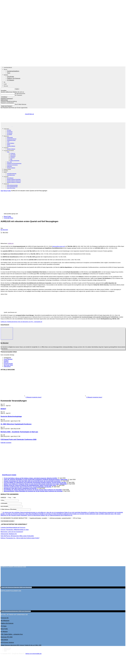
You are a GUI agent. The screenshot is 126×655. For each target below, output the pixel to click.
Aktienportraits (10, 137)
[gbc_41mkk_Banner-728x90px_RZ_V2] (63, 121)
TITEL (2, 500)
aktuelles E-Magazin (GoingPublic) (14, 179)
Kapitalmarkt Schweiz (11, 140)
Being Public (7, 190)
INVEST (3, 409)
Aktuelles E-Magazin (11, 146)
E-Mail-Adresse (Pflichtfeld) (8, 509)
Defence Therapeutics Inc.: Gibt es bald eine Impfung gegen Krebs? (20, 538)
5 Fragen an (12, 153)
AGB (5, 651)
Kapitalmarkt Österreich (11, 138)
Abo (4, 82)
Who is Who (9, 161)
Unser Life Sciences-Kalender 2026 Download (16, 587)
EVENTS (5, 172)
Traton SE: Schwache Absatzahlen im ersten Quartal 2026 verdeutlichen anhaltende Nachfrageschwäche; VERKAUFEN (35, 479)
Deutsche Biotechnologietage (11, 416)
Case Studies (13, 154)
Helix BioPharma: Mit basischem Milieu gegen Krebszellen (17, 536)
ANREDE (3, 497)
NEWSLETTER (6, 183)
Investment (12, 157)
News (8, 151)
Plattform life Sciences (7, 623)
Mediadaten (6, 74)
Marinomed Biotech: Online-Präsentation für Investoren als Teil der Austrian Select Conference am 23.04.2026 (33, 491)
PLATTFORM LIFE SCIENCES (9, 150)
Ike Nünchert (4, 229)
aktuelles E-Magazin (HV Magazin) (14, 182)
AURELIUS (10, 243)
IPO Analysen (9, 131)
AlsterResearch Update (9, 475)
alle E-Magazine (10, 177)
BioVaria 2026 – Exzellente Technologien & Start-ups (19, 432)
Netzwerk (6, 170)
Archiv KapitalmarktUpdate (12, 186)
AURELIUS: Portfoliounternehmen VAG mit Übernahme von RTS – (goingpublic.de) (21, 321)
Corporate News (8, 218)
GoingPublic (10, 76)
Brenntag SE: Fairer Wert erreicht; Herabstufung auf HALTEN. (20, 488)
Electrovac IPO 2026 (6, 637)
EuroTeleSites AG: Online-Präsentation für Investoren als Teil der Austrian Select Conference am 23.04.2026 (32, 489)
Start (2, 190)
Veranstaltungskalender (11, 173)
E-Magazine (6, 176)
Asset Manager (8, 359)
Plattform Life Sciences (13, 78)
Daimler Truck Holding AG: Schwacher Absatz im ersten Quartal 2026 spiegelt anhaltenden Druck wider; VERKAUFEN (35, 484)
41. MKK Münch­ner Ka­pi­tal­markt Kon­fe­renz (16, 424)
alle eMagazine (5, 620)
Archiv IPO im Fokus (11, 188)
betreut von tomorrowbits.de (33, 653)
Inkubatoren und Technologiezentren (14, 163)
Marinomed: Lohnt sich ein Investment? (12, 531)
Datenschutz (4, 100)
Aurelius (6, 360)
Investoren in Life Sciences (12, 164)
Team (8, 73)
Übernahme (7, 366)
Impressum (7, 649)
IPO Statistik (9, 134)
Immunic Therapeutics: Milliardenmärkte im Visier (15, 529)
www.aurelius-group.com (58, 246)
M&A (11, 159)
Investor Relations (10, 143)
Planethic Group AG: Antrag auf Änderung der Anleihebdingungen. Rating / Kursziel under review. (30, 485)
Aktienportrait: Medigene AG (9, 533)
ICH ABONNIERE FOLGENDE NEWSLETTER (14, 518)
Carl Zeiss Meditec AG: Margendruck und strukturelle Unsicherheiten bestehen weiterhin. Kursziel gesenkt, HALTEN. (35, 482)
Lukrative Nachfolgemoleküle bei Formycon (13, 527)
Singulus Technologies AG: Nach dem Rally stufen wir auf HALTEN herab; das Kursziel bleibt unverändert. (32, 481)
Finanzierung (12, 156)
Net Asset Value (8, 365)
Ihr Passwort (18, 95)
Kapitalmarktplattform (13, 71)
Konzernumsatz (8, 363)
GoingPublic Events (11, 175)
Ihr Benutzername (20, 93)
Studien (8, 144)
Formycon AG (5, 618)
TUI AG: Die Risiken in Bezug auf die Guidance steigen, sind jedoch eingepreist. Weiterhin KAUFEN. (30, 478)
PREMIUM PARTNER (7, 169)
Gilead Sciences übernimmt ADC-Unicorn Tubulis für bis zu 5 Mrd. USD (21, 645)
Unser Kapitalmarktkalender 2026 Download (16, 611)
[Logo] (6, 125)
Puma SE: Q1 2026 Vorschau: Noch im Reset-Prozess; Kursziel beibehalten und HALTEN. (27, 486)
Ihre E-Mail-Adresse (20, 104)
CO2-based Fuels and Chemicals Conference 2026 (18, 439)
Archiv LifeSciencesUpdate (12, 185)
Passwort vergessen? (7, 98)
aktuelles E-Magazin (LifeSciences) (14, 180)
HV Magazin (10, 80)
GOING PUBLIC (6, 128)
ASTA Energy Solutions (7, 642)
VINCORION (4, 639)
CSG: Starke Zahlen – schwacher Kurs (12, 634)
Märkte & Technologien (14, 160)
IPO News (9, 130)
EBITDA (6, 362)
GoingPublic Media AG (8, 67)
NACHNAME (4, 506)
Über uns (5, 69)
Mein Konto (6, 85)
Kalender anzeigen (6, 442)
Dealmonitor (9, 166)
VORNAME (4, 503)
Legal (8, 141)
